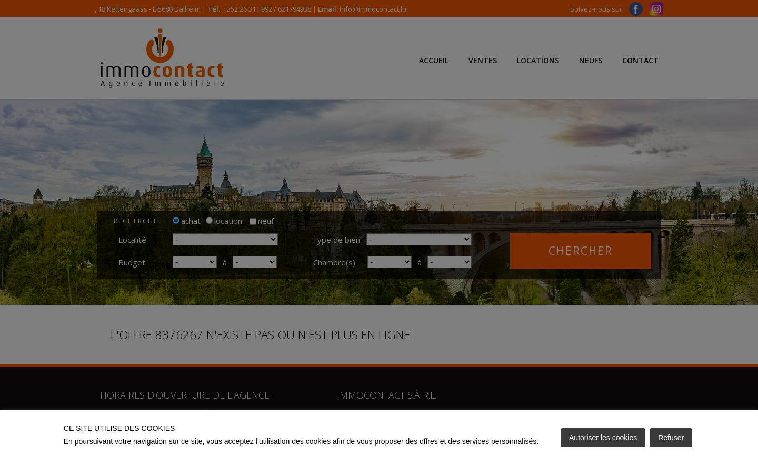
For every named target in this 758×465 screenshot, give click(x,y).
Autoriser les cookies (603, 437)
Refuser (671, 437)
